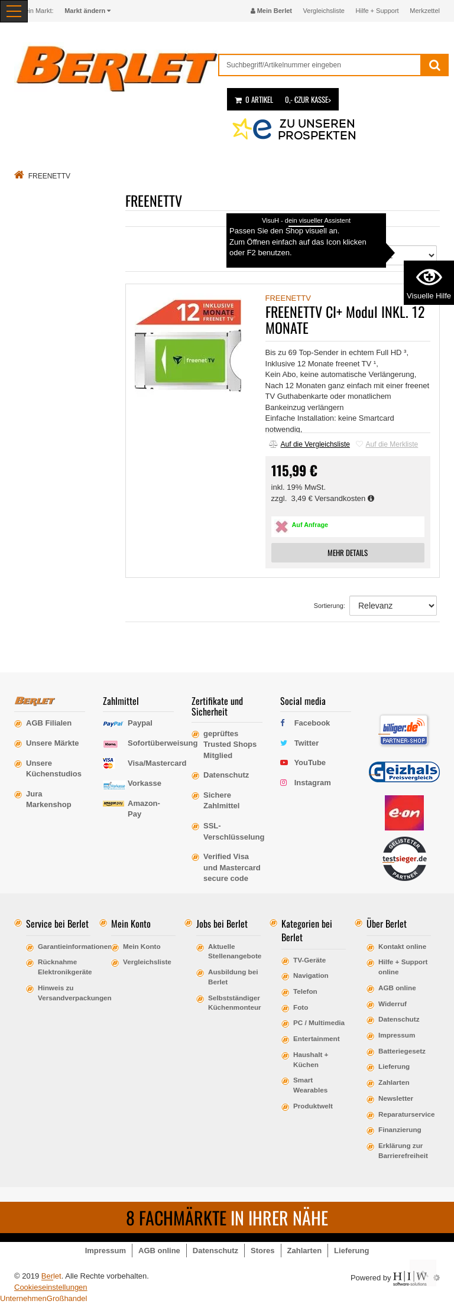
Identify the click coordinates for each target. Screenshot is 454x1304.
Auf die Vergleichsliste (309, 444)
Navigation (311, 975)
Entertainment (316, 1038)
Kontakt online (402, 946)
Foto (300, 1007)
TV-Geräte (309, 960)
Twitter (306, 743)
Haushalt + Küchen (310, 1059)
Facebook (312, 722)
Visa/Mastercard (157, 763)
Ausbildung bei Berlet (233, 977)
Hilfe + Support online (402, 966)
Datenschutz (399, 1019)
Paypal (140, 722)
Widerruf (392, 1003)
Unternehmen (23, 1298)
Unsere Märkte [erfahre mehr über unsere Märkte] (52, 743)
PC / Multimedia (319, 1022)
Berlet (51, 1276)
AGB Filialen (49, 722)
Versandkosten (344, 498)
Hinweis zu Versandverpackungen (64, 992)
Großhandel (67, 1298)
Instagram (312, 782)
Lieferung (394, 1066)
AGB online (397, 987)
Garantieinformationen (64, 946)
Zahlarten (394, 1082)
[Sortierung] (393, 255)
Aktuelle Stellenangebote (234, 951)
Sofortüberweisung (162, 743)
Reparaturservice (404, 1114)
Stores (262, 1250)
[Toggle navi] (14, 11)
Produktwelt (313, 1106)
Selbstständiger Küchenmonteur (234, 1003)
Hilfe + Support (377, 10)
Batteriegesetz (402, 1051)
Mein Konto (142, 946)
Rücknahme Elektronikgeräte (64, 966)
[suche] (319, 65)
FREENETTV (288, 298)
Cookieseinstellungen (50, 1287)
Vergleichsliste (324, 10)
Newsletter (395, 1098)
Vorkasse (144, 783)
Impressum (396, 1035)
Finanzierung (399, 1129)
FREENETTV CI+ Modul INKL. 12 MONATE (344, 319)
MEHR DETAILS (347, 552)
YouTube (310, 762)
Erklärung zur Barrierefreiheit (403, 1150)
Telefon (305, 991)
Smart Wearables (310, 1085)
